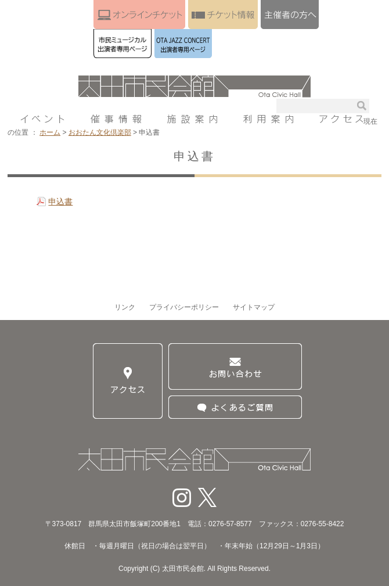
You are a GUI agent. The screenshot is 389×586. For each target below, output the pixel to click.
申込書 (60, 201)
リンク (124, 307)
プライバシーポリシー (184, 307)
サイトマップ (254, 307)
